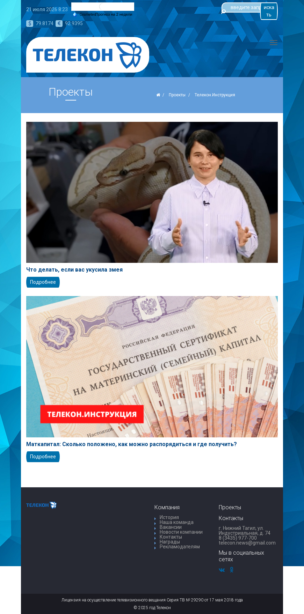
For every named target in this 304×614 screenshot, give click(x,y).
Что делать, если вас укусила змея (74, 270)
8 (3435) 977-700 (238, 538)
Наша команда (177, 522)
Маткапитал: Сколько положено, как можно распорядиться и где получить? (131, 444)
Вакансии (171, 527)
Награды (170, 542)
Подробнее (43, 282)
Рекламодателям (180, 546)
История (169, 517)
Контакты (171, 537)
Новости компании (181, 532)
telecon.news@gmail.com (247, 543)
